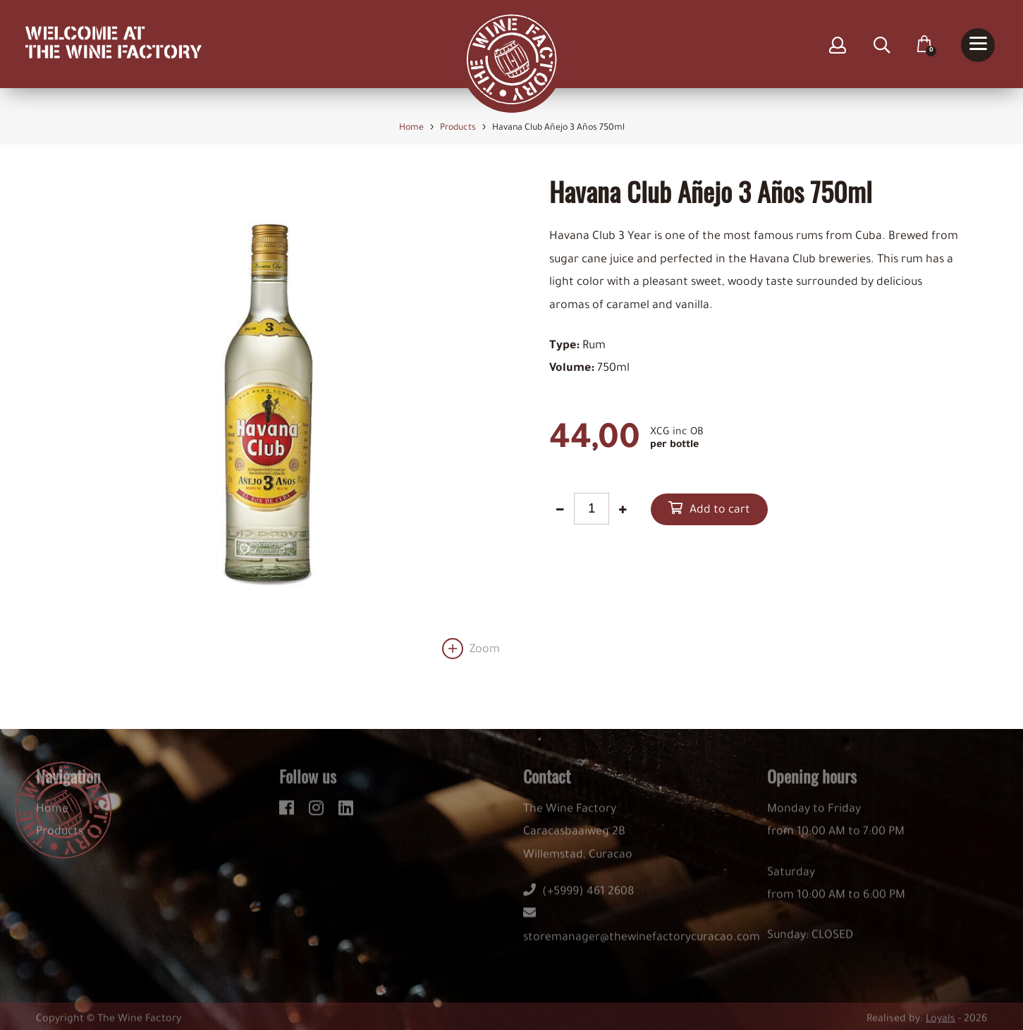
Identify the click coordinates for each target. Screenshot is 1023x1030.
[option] (268, 417)
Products (59, 839)
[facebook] (288, 812)
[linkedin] (345, 812)
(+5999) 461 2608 (579, 899)
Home (52, 815)
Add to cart (720, 510)
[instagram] (318, 812)
